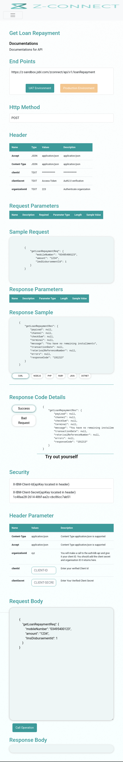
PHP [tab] (49, 376)
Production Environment (78, 88)
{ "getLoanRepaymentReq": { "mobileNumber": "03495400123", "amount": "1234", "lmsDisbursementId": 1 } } (61, 664)
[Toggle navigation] (13, 15)
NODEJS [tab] (37, 376)
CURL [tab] (20, 376)
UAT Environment (40, 88)
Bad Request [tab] (24, 420)
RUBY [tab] (60, 376)
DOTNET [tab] (85, 376)
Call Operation (25, 727)
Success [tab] (24, 408)
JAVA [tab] (72, 376)
